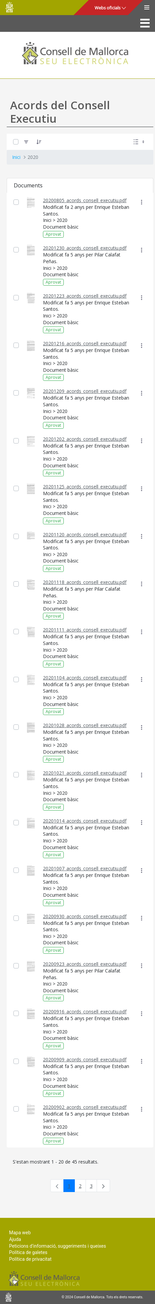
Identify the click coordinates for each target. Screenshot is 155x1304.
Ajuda (15, 1239)
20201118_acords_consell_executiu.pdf (84, 582)
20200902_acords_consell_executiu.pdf (84, 1107)
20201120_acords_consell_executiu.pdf (84, 534)
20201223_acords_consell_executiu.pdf (84, 296)
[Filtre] (26, 141)
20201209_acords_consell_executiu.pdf (84, 391)
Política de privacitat (30, 1259)
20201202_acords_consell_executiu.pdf (84, 439)
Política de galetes (28, 1252)
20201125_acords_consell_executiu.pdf (84, 486)
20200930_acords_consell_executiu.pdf (84, 916)
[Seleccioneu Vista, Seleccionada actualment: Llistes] (139, 141)
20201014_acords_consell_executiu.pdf (84, 821)
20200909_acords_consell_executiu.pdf (84, 1059)
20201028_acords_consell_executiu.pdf (84, 725)
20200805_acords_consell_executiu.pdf (84, 200)
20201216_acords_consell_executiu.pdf (84, 343)
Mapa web (20, 1232)
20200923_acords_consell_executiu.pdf (84, 964)
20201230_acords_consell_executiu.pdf (84, 248)
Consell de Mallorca (9, 7)
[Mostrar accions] (141, 202)
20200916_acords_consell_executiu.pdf (84, 1011)
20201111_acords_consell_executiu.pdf (84, 630)
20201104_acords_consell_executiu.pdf (84, 677)
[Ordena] (39, 141)
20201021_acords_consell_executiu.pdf (84, 773)
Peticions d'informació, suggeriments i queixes (57, 1246)
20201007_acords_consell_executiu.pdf (84, 868)
